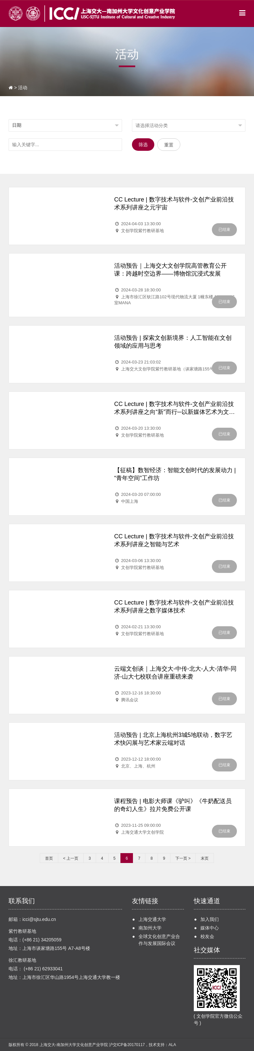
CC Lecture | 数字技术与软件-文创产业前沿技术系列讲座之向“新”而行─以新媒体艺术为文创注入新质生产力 (174, 408)
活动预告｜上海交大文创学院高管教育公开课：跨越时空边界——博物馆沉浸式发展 (170, 269)
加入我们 (209, 919)
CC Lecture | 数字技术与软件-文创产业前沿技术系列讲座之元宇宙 (174, 203)
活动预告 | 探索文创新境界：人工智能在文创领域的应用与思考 (173, 342)
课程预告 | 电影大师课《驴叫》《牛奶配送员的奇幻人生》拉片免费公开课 (173, 805)
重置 (168, 145)
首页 (49, 858)
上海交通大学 (152, 919)
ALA (172, 1044)
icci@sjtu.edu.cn (39, 919)
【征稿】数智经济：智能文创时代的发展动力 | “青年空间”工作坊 (175, 474)
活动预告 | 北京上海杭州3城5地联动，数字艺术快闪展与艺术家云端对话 (173, 739)
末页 (205, 858)
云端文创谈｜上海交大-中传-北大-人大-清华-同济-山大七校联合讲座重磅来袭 (175, 672)
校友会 (207, 936)
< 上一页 (70, 858)
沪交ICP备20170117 (127, 1044)
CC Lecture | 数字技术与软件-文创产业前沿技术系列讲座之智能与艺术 (174, 540)
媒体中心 (209, 927)
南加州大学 (150, 927)
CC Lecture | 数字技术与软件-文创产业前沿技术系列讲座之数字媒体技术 (174, 606)
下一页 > (182, 858)
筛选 (143, 144)
